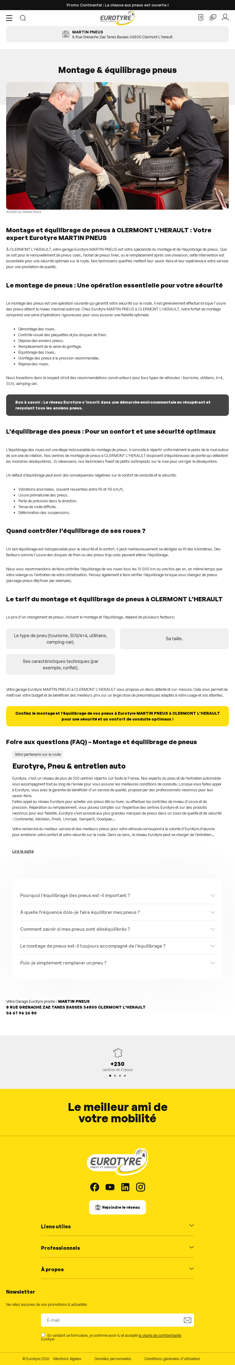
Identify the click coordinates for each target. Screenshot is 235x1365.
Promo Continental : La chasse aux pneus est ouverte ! (118, 4)
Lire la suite (23, 851)
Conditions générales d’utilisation (172, 1358)
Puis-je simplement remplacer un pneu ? (63, 963)
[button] (10, 18)
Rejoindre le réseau (121, 1207)
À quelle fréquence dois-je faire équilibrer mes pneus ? (80, 912)
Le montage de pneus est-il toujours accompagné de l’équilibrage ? (93, 946)
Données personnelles (113, 1358)
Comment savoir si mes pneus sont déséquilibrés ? (75, 929)
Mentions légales (67, 1358)
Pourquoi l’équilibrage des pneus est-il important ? (75, 895)
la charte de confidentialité (160, 1335)
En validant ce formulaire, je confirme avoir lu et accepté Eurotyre (111, 1337)
